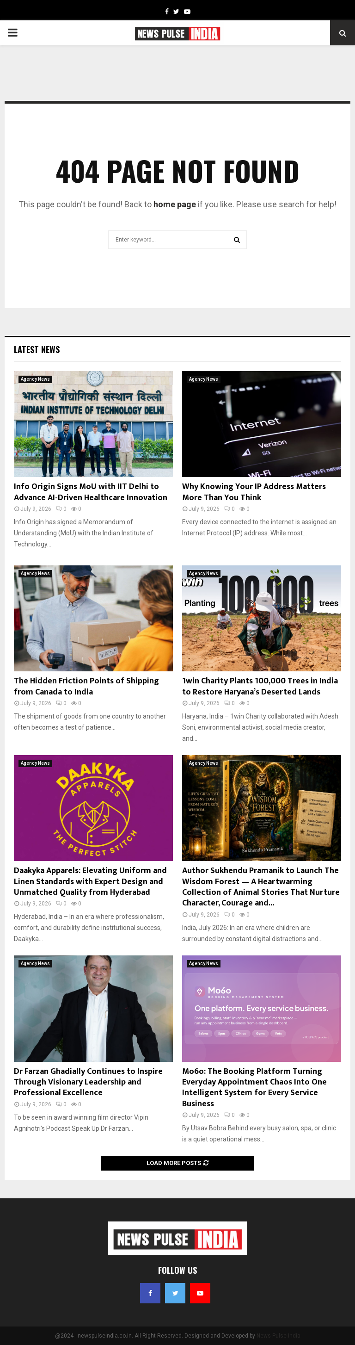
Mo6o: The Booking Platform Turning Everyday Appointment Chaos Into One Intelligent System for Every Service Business (254, 1088)
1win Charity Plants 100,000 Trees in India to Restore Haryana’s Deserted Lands (260, 686)
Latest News (37, 349)
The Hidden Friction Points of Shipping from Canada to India (86, 686)
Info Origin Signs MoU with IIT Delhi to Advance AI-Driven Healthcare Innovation (90, 492)
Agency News (35, 379)
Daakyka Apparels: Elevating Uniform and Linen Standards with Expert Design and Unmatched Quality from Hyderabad (90, 881)
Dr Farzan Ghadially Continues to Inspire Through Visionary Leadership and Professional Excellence (88, 1082)
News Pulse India (278, 1336)
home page (174, 204)
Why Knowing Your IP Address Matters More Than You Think (254, 492)
